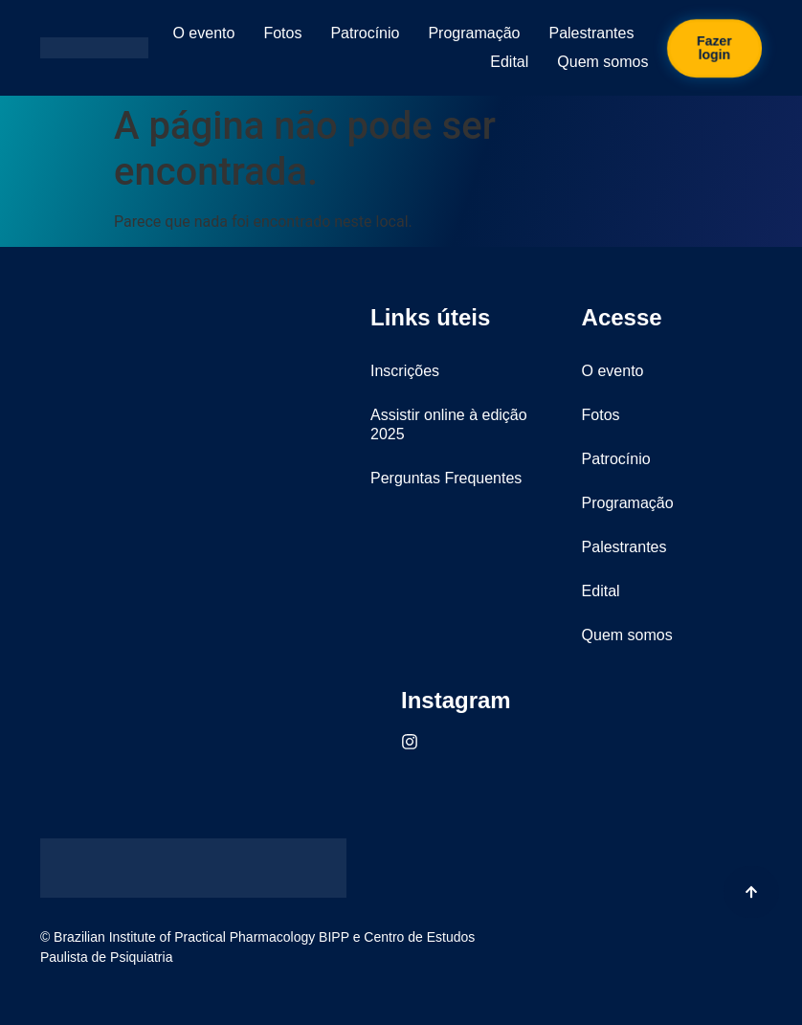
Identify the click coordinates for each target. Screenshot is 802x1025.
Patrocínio (364, 33)
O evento (203, 33)
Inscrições (404, 371)
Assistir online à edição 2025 (448, 424)
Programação (474, 33)
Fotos (282, 33)
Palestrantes (591, 33)
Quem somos (602, 62)
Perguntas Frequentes (446, 478)
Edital (509, 62)
